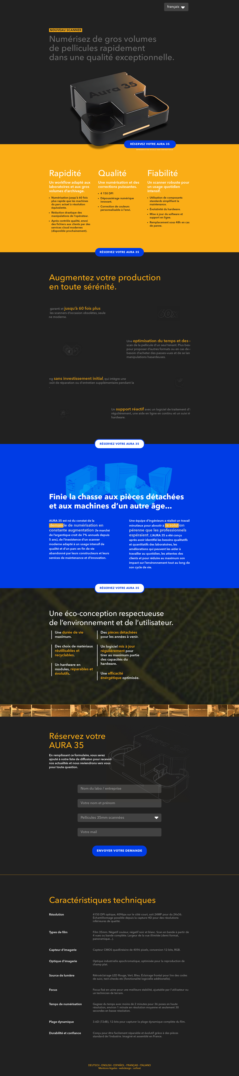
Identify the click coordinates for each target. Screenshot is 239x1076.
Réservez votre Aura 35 (150, 144)
